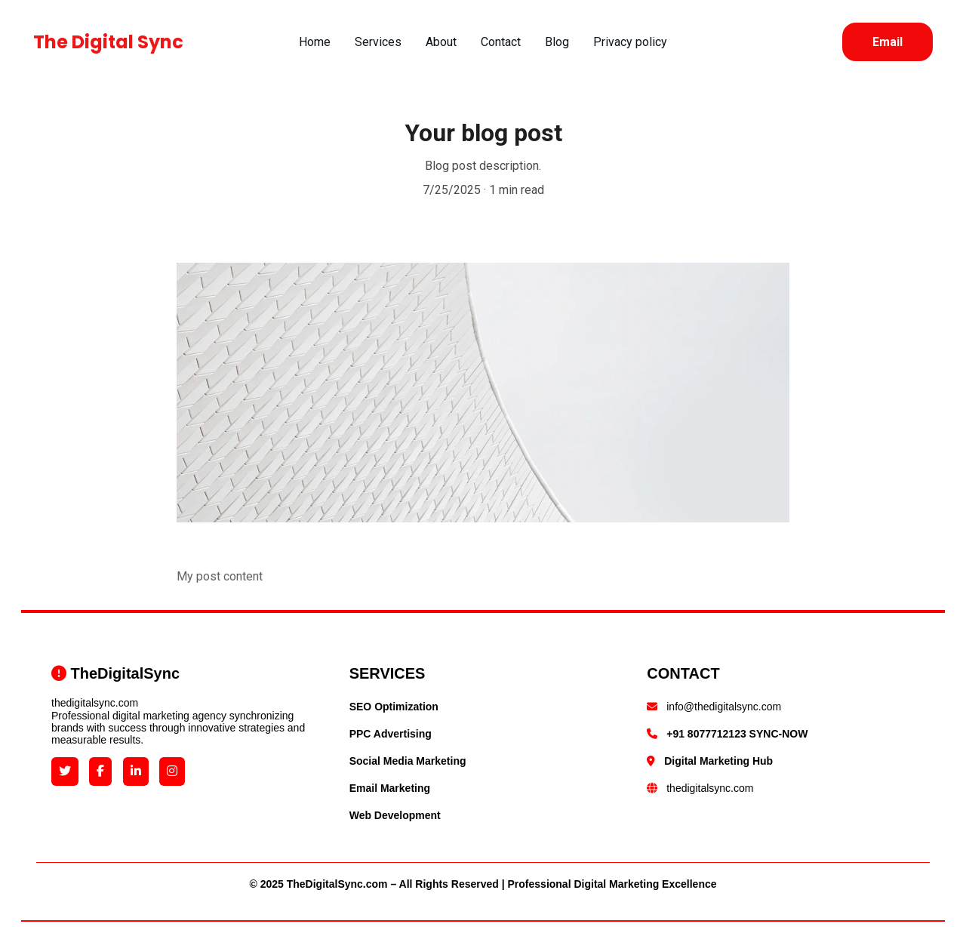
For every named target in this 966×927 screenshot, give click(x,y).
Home (315, 42)
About (441, 42)
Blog (557, 42)
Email (887, 42)
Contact (501, 42)
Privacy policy (630, 42)
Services (378, 42)
